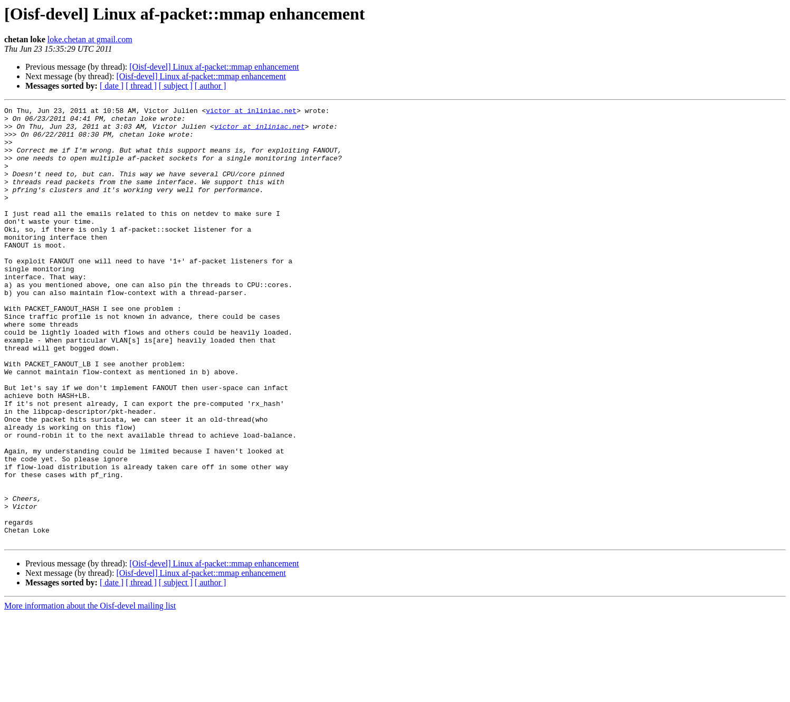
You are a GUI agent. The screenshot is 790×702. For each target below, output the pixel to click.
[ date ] (111, 85)
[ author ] (210, 85)
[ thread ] (141, 85)
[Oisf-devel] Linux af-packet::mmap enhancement (214, 66)
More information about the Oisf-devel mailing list (90, 692)
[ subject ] (176, 85)
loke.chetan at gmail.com (89, 39)
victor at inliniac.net (251, 112)
